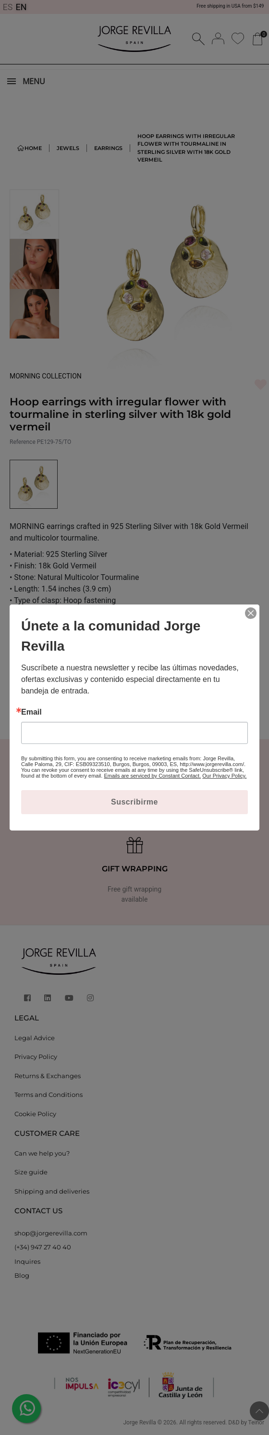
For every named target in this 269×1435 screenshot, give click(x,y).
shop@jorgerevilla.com (50, 1233)
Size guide (31, 1172)
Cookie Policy (35, 1114)
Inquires (27, 1261)
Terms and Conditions (48, 1094)
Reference (23, 442)
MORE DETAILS (39, 615)
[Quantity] (149, 693)
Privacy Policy (35, 1056)
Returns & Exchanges (47, 1076)
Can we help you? (42, 1153)
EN (21, 7)
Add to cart (66, 693)
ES (8, 7)
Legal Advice (34, 1038)
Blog (21, 1275)
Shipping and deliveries (51, 1191)
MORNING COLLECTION (46, 376)
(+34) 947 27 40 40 (42, 1247)
